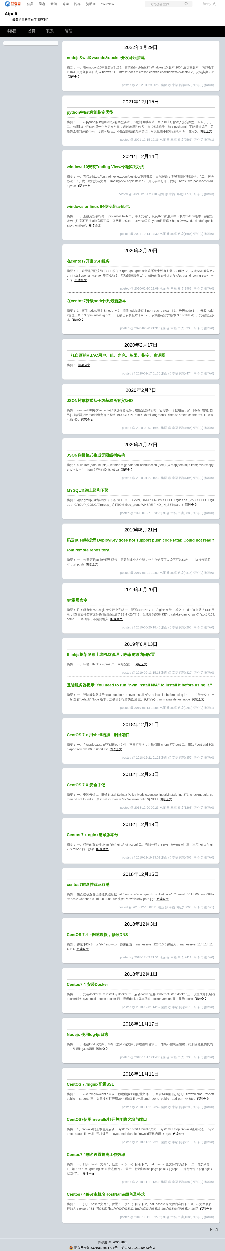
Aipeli (11, 13)
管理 (68, 31)
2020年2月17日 (141, 345)
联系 (50, 31)
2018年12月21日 (141, 724)
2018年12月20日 (141, 774)
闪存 (77, 4)
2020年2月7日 (141, 390)
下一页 (213, 1229)
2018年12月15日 (141, 874)
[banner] (11, 4)
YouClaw (107, 4)
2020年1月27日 (141, 444)
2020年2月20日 (141, 250)
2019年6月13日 (141, 644)
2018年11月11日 (141, 1074)
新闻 (53, 4)
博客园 (11, 31)
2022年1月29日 (141, 47)
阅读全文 (74, 76)
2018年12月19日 (141, 824)
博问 (65, 4)
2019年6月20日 (141, 589)
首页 (31, 31)
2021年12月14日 (141, 156)
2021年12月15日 (141, 101)
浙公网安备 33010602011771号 (93, 1247)
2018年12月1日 (141, 974)
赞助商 (91, 4)
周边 (41, 4)
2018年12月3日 (141, 924)
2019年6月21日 (141, 530)
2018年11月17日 (141, 1024)
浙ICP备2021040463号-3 (138, 1247)
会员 (30, 4)
